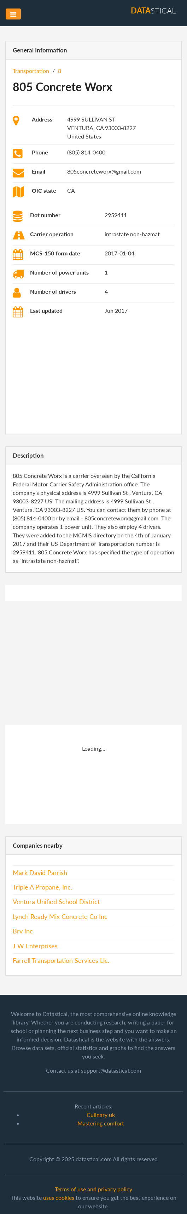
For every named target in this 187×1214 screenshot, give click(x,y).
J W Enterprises (35, 946)
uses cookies (58, 1197)
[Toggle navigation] (13, 14)
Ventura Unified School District (56, 901)
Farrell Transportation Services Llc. (61, 960)
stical (153, 10)
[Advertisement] (93, 377)
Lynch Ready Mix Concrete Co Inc (60, 916)
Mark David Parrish (40, 872)
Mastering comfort (100, 1123)
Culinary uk (101, 1114)
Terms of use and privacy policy (93, 1189)
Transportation (31, 70)
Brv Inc (23, 931)
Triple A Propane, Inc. (42, 887)
